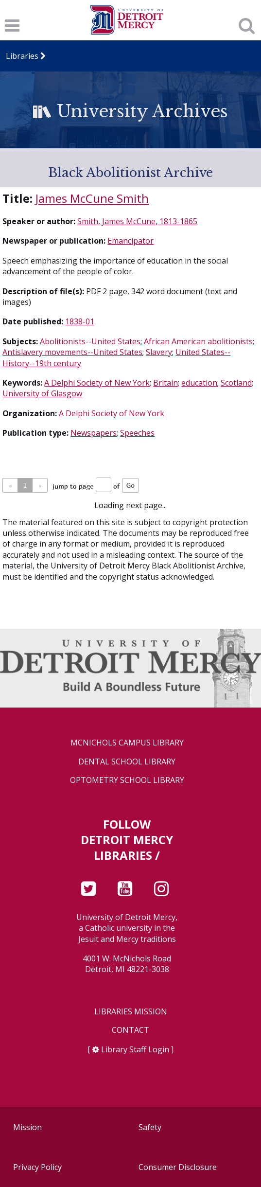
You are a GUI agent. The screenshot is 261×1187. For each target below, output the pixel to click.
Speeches (137, 432)
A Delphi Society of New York (97, 382)
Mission (27, 1127)
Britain (165, 382)
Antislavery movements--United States (72, 352)
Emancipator (130, 240)
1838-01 (79, 321)
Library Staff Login (135, 1049)
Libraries (22, 56)
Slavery (159, 352)
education (199, 382)
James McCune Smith (92, 198)
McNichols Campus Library (127, 742)
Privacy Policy (37, 1167)
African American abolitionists (198, 341)
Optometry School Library (127, 780)
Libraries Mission (130, 1011)
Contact (130, 1030)
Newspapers (93, 432)
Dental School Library (126, 761)
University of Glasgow (42, 393)
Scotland (236, 382)
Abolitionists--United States (90, 341)
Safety (150, 1127)
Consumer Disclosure (178, 1167)
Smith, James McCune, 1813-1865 (137, 221)
